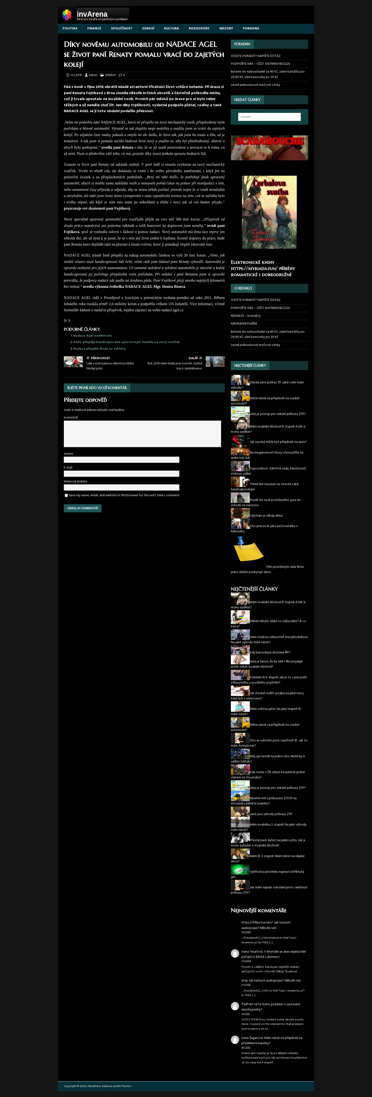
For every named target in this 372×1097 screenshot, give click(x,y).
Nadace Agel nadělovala (92, 336)
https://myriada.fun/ (254, 268)
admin (93, 75)
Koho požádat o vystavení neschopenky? (271, 1007)
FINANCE (94, 28)
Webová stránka (75, 481)
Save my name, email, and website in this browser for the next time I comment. (124, 495)
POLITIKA (70, 28)
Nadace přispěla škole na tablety (99, 349)
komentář (71, 417)
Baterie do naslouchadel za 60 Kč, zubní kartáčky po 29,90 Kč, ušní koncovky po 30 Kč (268, 74)
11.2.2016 (76, 75)
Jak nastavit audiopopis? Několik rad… (266, 925)
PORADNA (251, 28)
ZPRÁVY (110, 75)
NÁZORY (226, 28)
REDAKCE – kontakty (246, 316)
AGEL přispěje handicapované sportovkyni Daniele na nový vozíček (126, 342)
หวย (244, 980)
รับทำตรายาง (251, 1004)
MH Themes (124, 1086)
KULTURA (171, 28)
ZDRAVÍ (148, 28)
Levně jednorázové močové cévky (255, 85)
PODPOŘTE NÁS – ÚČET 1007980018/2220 (261, 64)
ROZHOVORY (199, 28)
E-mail (68, 467)
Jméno (68, 454)
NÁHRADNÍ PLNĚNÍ (244, 323)
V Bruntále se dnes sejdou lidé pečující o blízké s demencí (274, 954)
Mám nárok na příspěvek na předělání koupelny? (272, 1040)
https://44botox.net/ (257, 922)
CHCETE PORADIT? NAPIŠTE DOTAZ (255, 56)
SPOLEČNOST (121, 28)
